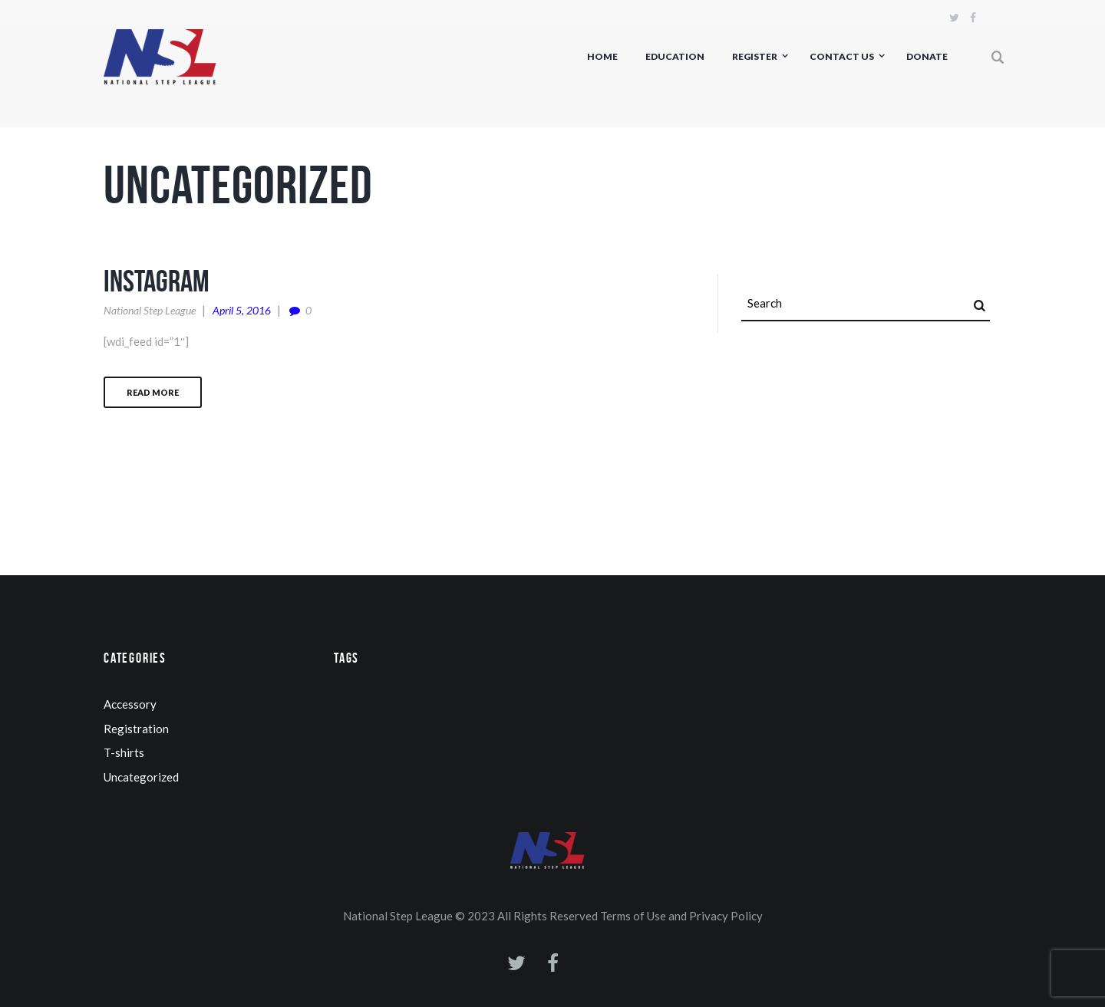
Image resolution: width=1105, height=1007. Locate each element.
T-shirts (124, 752)
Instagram (156, 281)
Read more (153, 392)
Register (754, 56)
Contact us (842, 56)
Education (674, 56)
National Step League (150, 310)
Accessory (130, 704)
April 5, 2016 (242, 310)
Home (602, 56)
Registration (136, 729)
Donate (927, 56)
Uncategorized (141, 777)
